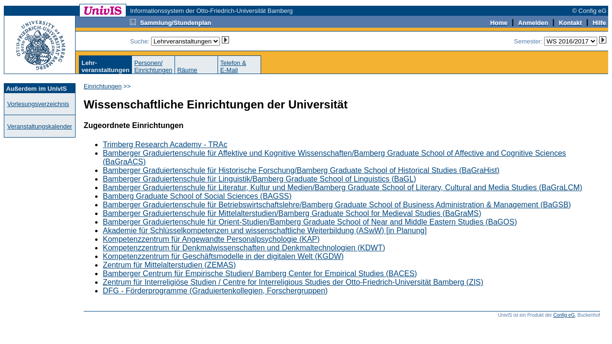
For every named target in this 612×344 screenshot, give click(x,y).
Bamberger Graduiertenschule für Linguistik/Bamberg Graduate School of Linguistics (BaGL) (259, 179)
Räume (187, 70)
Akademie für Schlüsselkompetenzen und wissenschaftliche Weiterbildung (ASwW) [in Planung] (264, 230)
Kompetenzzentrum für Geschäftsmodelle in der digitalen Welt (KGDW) (223, 256)
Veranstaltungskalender (39, 126)
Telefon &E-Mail (233, 66)
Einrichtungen (103, 86)
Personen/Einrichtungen (153, 66)
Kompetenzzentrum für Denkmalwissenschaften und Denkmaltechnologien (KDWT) (244, 248)
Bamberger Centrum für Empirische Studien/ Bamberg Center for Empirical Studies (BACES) (260, 273)
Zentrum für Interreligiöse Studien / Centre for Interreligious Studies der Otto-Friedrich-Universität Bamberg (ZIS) (293, 282)
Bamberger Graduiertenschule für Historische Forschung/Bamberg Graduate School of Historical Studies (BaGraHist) (301, 170)
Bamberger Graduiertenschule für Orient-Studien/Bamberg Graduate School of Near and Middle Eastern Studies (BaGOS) (310, 222)
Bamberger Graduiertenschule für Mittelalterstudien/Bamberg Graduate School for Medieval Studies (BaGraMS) (292, 213)
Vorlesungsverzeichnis (38, 104)
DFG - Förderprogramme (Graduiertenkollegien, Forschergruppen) (215, 291)
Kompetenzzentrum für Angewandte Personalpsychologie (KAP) (211, 239)
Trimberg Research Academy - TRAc (165, 144)
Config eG (564, 315)
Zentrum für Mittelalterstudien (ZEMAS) (169, 265)
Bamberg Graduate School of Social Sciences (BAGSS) (197, 196)
